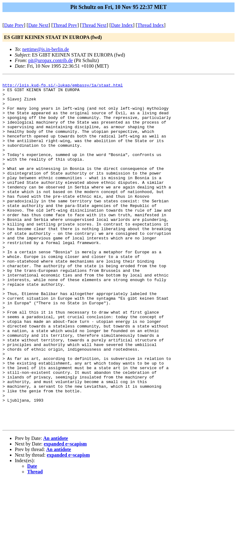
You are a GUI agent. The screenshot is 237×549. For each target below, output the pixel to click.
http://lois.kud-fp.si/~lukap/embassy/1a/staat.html (62, 87)
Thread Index (150, 25)
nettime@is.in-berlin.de (45, 49)
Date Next (38, 25)
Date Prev (14, 25)
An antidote (55, 507)
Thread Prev (65, 25)
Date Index (122, 25)
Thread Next (94, 25)
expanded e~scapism (65, 513)
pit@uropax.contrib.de (50, 60)
